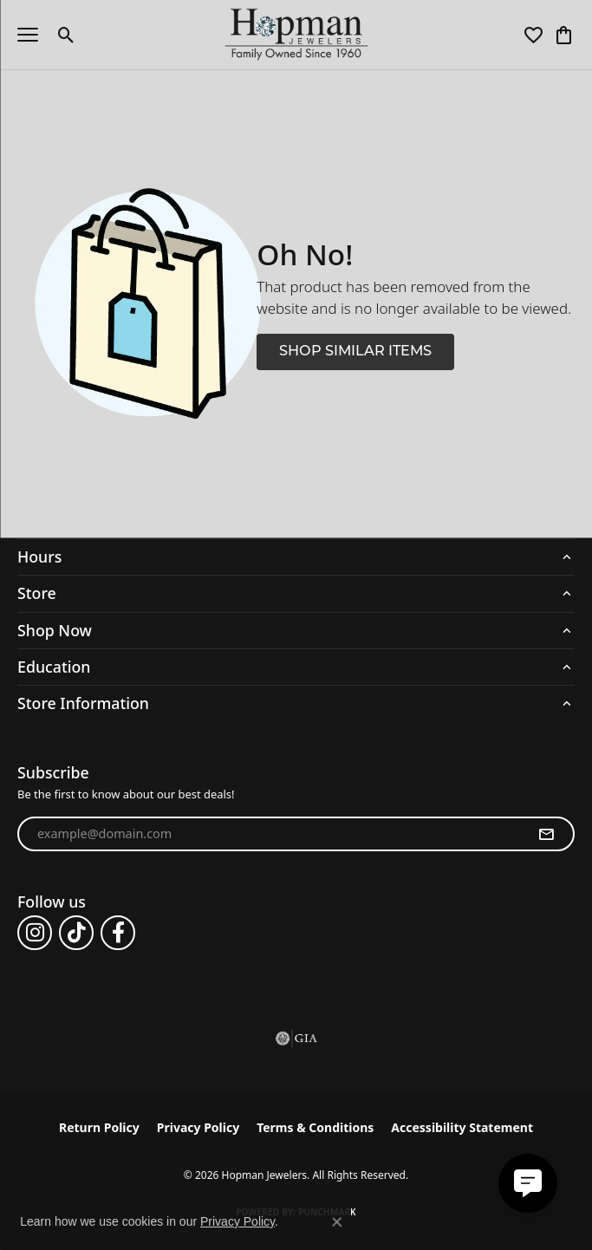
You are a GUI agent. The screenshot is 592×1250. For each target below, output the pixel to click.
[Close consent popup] (337, 1222)
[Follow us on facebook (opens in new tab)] (118, 932)
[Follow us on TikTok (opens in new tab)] (76, 932)
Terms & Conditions (315, 1127)
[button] (66, 34)
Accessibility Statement (462, 1127)
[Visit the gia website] (296, 1038)
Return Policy (99, 1127)
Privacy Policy (198, 1127)
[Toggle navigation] (28, 34)
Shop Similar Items (355, 352)
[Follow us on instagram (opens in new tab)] (34, 932)
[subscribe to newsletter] (546, 834)
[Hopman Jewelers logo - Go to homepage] (296, 35)
